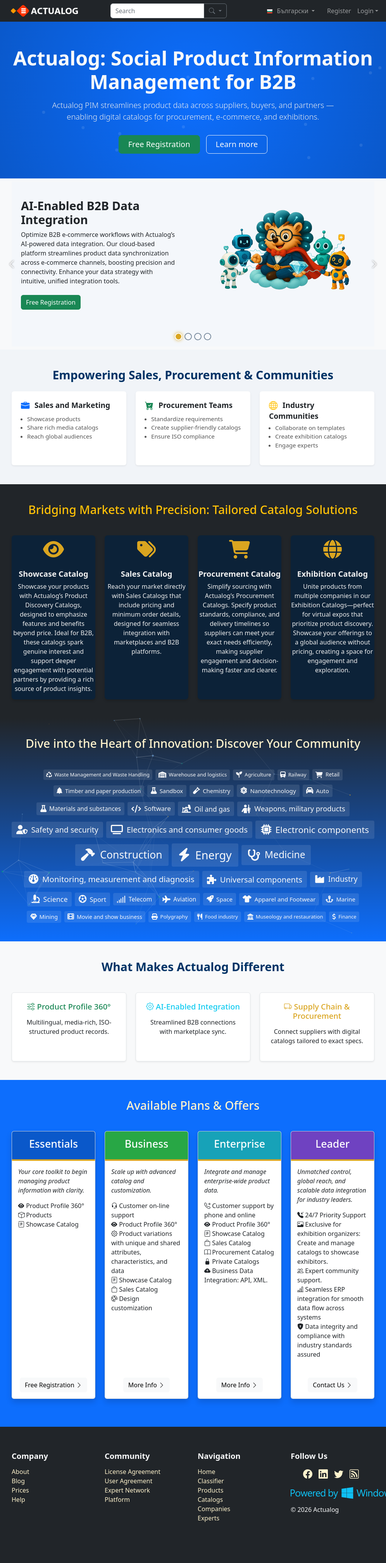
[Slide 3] (198, 336)
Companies (214, 1509)
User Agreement (128, 1481)
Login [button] (365, 11)
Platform (117, 1499)
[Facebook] (307, 1474)
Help (18, 1499)
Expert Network (127, 1490)
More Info (146, 1385)
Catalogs (210, 1499)
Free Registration (159, 144)
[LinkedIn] (323, 1474)
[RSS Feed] (354, 1474)
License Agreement (132, 1471)
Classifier (211, 1481)
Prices (20, 1490)
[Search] (215, 10)
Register (339, 11)
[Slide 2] (188, 336)
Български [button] (288, 11)
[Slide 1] (178, 336)
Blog (18, 1481)
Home (206, 1471)
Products (211, 1490)
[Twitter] (338, 1474)
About (20, 1471)
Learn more (237, 144)
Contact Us (332, 1385)
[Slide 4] (207, 336)
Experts (208, 1518)
